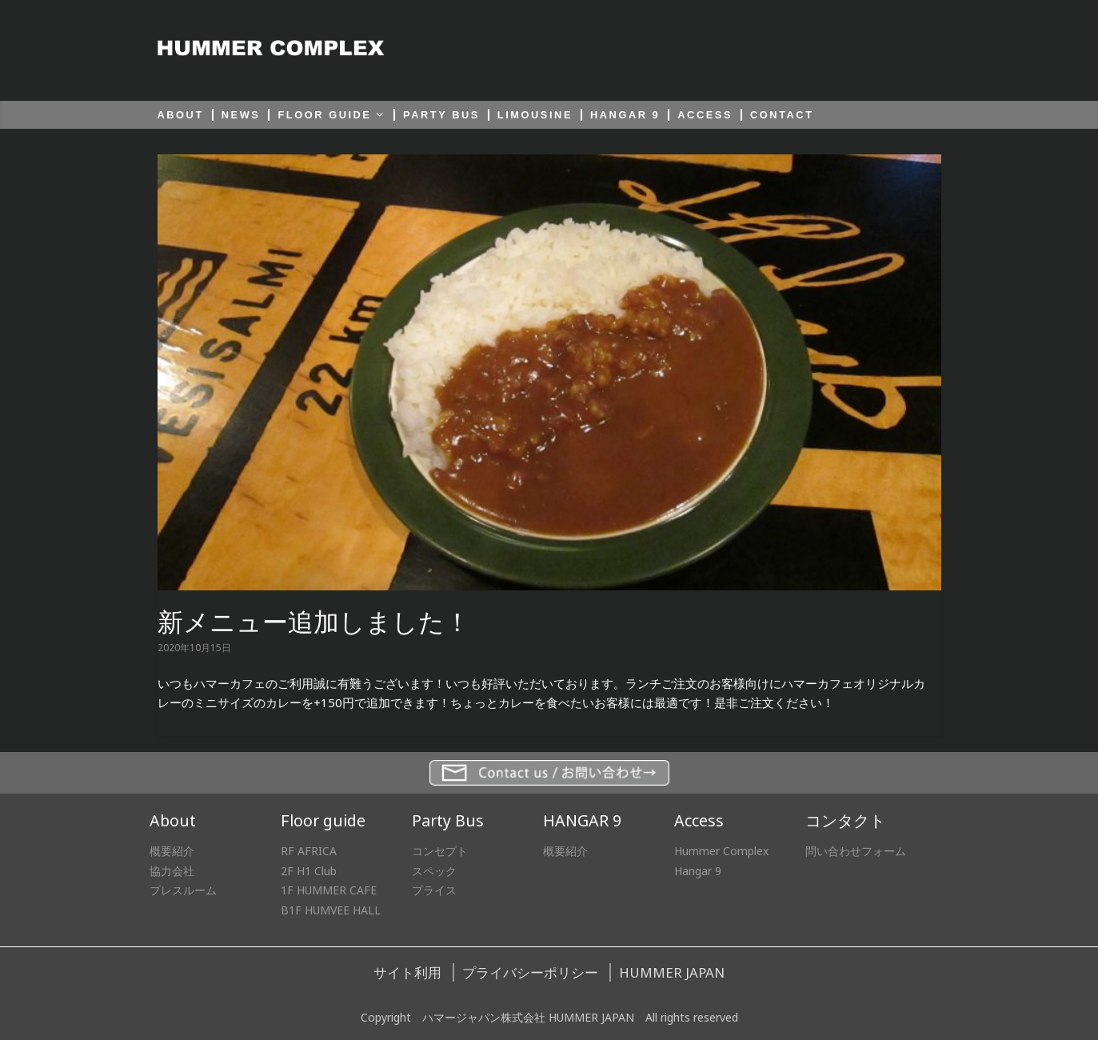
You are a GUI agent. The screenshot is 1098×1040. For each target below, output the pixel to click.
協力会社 (172, 870)
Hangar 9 (697, 870)
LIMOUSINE (535, 115)
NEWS (241, 115)
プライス (434, 890)
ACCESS (705, 115)
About (173, 820)
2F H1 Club (309, 870)
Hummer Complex (721, 850)
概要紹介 (172, 850)
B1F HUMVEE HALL (331, 910)
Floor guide (323, 820)
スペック (434, 870)
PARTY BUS (441, 115)
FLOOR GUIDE (324, 115)
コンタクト (845, 820)
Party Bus (448, 820)
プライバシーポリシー (530, 972)
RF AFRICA (309, 850)
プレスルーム (183, 890)
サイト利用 (407, 972)
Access (699, 820)
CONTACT (782, 115)
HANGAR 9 (625, 115)
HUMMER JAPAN (672, 972)
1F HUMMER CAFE (329, 890)
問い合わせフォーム (855, 850)
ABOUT (181, 115)
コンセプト (440, 850)
